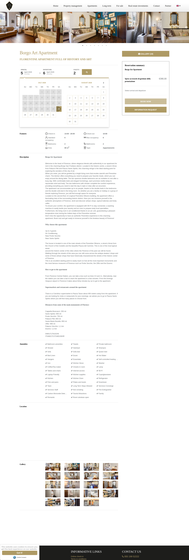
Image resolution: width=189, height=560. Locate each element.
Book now (145, 101)
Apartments (92, 6)
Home (55, 6)
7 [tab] (106, 45)
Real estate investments (138, 6)
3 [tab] (90, 45)
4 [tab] (94, 45)
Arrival (24, 69)
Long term (106, 6)
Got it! (20, 552)
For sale (119, 6)
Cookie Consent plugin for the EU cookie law (19, 557)
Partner (168, 6)
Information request (146, 110)
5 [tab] (98, 45)
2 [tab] (86, 45)
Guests (76, 69)
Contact (156, 6)
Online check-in (77, 556)
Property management (73, 6)
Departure (47, 69)
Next (186, 27)
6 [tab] (102, 45)
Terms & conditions (78, 559)
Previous (2, 27)
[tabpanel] (31, 27)
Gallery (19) (145, 54)
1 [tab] (82, 45)
